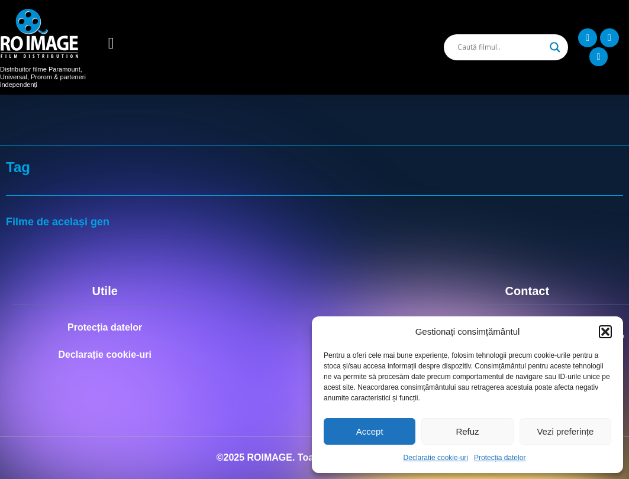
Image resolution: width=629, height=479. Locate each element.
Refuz (467, 431)
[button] (605, 332)
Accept (369, 431)
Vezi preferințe (565, 431)
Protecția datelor (499, 458)
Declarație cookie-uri (436, 458)
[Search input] (500, 47)
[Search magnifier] (555, 47)
